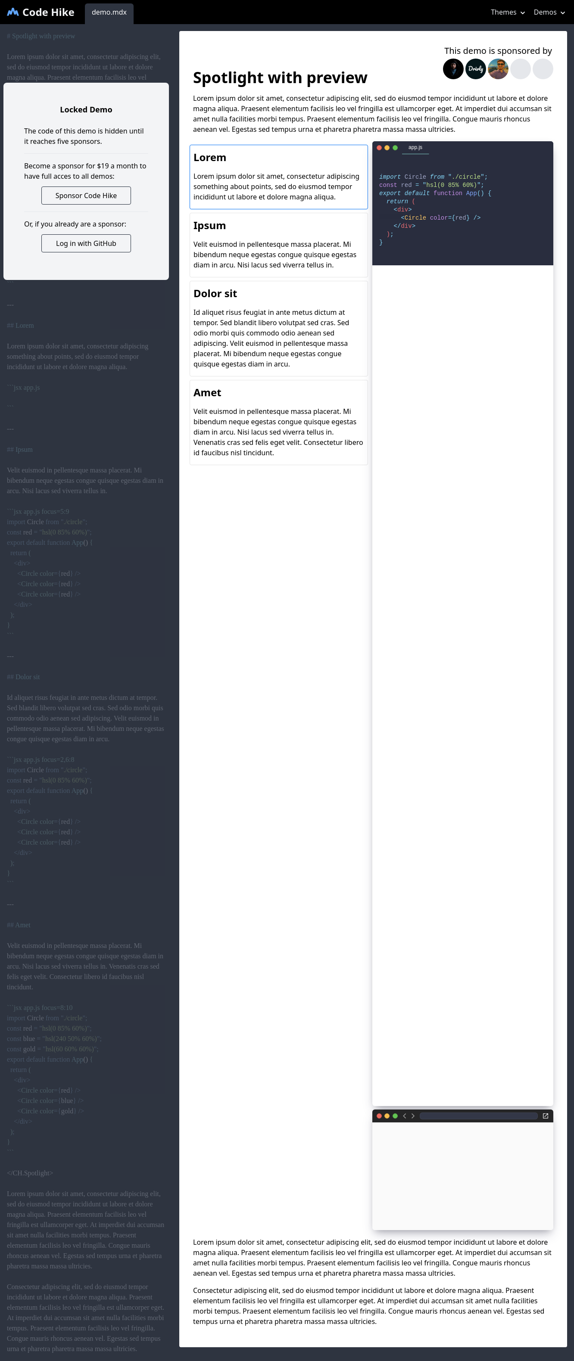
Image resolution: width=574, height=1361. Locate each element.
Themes (509, 12)
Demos (550, 12)
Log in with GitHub (86, 243)
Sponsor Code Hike (86, 195)
